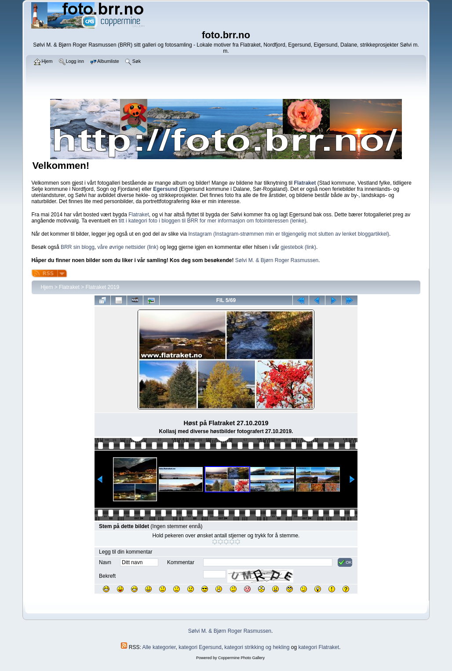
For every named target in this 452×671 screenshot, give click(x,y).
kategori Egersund (200, 647)
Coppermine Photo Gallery (241, 658)
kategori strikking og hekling (256, 647)
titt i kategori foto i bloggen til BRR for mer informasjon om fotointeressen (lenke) (212, 221)
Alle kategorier (159, 647)
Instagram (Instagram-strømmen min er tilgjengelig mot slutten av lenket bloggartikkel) (288, 234)
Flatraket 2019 (102, 287)
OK (345, 562)
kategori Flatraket (318, 647)
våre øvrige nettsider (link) (127, 247)
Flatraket (138, 215)
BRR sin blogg (78, 247)
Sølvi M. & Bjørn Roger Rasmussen (276, 260)
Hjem (46, 287)
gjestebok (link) (298, 247)
